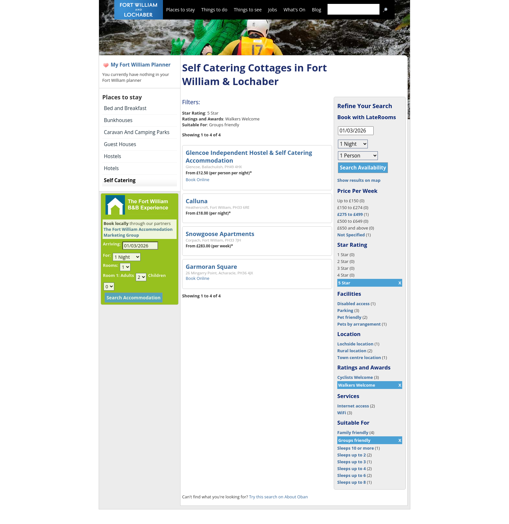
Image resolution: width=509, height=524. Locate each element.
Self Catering (119, 180)
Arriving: (112, 244)
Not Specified (351, 235)
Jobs (272, 9)
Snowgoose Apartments (220, 234)
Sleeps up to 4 (351, 468)
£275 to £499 (350, 214)
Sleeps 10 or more (355, 448)
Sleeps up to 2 (351, 455)
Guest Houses (120, 144)
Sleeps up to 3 (351, 462)
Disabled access (353, 303)
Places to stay (180, 9)
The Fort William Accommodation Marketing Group (138, 232)
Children (157, 275)
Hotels (111, 168)
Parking (345, 310)
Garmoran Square (211, 266)
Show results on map (358, 180)
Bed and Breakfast (125, 108)
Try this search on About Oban (278, 497)
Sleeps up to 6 (351, 475)
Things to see (248, 9)
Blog (316, 9)
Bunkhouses (118, 120)
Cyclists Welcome (355, 377)
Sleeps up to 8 (351, 482)
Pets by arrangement (359, 324)
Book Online (197, 179)
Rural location (351, 351)
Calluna (197, 201)
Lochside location (355, 344)
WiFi (341, 413)
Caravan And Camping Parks (136, 132)
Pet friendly (349, 317)
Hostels (112, 156)
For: (107, 255)
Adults (127, 275)
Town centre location (359, 357)
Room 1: (111, 275)
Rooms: (110, 265)
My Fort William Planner (141, 64)
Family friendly (352, 432)
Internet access (353, 406)
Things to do (214, 9)
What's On (294, 9)
